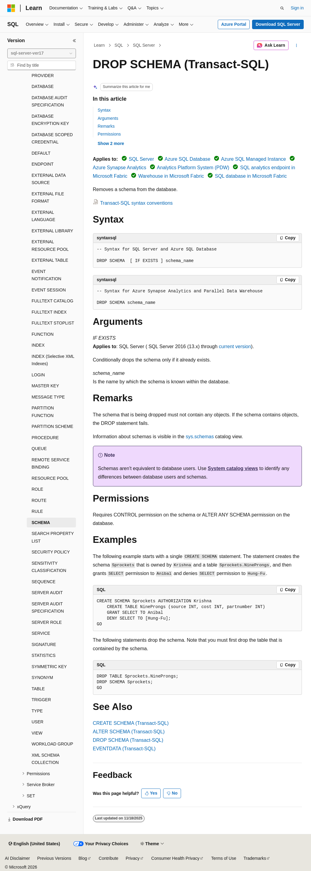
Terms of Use (223, 858)
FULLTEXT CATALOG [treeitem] (52, 300)
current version (235, 346)
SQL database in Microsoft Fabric (251, 176)
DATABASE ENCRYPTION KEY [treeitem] (50, 120)
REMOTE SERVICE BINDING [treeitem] (51, 463)
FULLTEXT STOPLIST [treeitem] (53, 323)
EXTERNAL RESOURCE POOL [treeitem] (50, 245)
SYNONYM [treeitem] (42, 677)
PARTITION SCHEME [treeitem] (52, 426)
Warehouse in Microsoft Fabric (171, 176)
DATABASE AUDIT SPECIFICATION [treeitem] (49, 101)
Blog (83, 858)
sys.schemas (200, 436)
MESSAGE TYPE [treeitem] (48, 397)
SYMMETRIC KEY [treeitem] (49, 666)
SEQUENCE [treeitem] (44, 581)
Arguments (108, 118)
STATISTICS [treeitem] (44, 655)
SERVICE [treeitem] (41, 633)
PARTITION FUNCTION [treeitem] (43, 411)
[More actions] (296, 45)
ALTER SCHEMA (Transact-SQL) (129, 731)
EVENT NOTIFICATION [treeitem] (46, 275)
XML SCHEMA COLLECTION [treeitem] (45, 759)
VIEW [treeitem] (37, 733)
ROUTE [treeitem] (39, 500)
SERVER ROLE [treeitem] (47, 622)
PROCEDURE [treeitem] (45, 437)
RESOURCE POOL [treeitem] (50, 478)
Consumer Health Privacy (175, 858)
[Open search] (282, 8)
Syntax (104, 110)
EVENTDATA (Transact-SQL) (124, 748)
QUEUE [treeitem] (39, 448)
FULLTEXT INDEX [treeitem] (49, 312)
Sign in (297, 7)
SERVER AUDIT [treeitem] (47, 592)
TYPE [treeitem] (37, 710)
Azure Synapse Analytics (119, 167)
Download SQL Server (278, 24)
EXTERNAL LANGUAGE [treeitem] (43, 216)
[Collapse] (74, 40)
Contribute (108, 858)
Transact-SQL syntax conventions (136, 203)
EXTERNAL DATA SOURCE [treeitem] (49, 179)
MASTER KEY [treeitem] (45, 385)
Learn (99, 45)
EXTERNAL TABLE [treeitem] (50, 260)
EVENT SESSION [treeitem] (49, 290)
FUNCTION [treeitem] (42, 334)
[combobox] (41, 53)
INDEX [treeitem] (38, 345)
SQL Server (144, 45)
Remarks (106, 126)
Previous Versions (54, 858)
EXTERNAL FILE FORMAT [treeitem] (48, 197)
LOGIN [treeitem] (38, 374)
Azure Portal (233, 24)
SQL (118, 45)
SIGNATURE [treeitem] (44, 644)
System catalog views (233, 468)
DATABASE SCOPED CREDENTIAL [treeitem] (52, 138)
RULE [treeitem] (37, 511)
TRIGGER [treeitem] (41, 699)
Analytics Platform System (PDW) (193, 167)
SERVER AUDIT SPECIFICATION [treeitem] (48, 607)
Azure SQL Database (187, 159)
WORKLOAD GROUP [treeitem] (52, 744)
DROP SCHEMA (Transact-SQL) (128, 740)
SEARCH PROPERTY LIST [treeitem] (53, 537)
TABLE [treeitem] (38, 688)
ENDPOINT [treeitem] (42, 164)
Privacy (133, 858)
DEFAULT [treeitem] (41, 153)
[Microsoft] (11, 8)
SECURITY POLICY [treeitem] (51, 552)
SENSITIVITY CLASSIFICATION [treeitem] (49, 567)
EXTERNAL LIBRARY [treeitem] (52, 230)
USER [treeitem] (37, 721)
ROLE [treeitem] (37, 489)
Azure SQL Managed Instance (253, 159)
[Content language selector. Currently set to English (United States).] (34, 844)
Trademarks (255, 858)
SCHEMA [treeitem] (41, 522)
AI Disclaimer (17, 858)
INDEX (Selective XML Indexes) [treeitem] (53, 360)
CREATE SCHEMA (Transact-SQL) (131, 723)
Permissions (109, 134)
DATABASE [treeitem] (43, 86)
